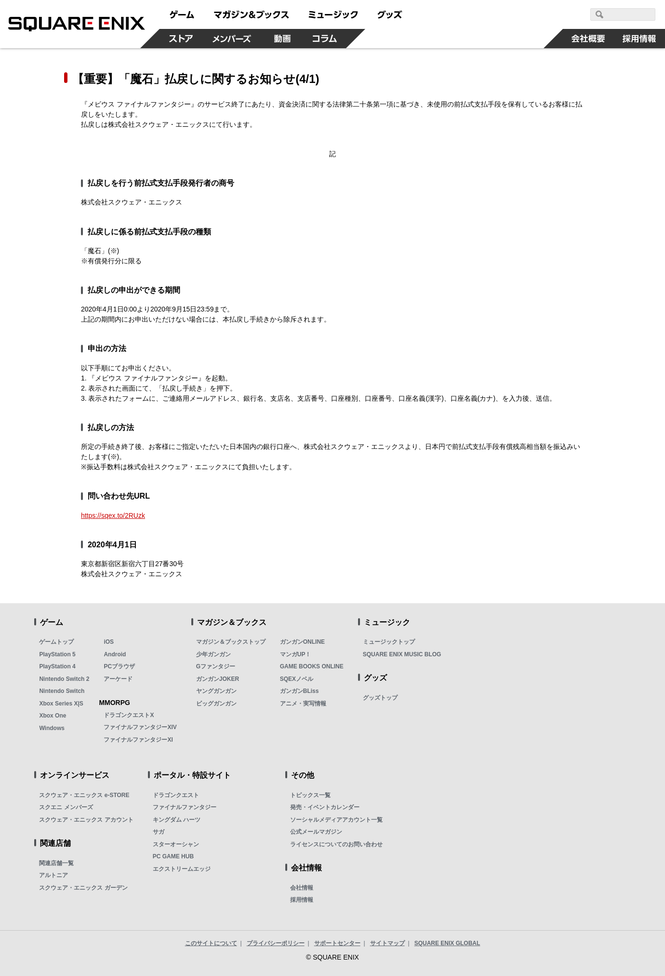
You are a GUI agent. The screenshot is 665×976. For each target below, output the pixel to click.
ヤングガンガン (216, 691)
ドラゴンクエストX (129, 715)
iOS (109, 641)
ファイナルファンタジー (184, 807)
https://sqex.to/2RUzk (113, 515)
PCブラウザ (119, 666)
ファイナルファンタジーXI (138, 739)
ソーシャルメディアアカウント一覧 (336, 819)
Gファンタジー (215, 666)
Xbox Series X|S (61, 703)
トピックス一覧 (310, 795)
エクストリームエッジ (182, 869)
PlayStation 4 (57, 666)
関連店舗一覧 (56, 863)
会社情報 (301, 887)
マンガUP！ (295, 654)
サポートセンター (337, 943)
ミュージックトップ (389, 641)
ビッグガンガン (216, 703)
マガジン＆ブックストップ (231, 641)
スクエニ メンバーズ (66, 807)
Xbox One (52, 715)
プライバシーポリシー (276, 943)
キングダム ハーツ (176, 819)
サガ (158, 831)
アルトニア (53, 875)
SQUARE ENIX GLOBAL (447, 943)
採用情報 (301, 899)
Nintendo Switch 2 (64, 679)
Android (115, 654)
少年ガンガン (213, 654)
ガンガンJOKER (217, 679)
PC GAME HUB (173, 856)
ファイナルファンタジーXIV (140, 727)
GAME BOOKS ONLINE (312, 666)
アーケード (118, 679)
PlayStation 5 (57, 654)
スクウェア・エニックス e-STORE (84, 795)
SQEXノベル (296, 679)
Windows (52, 728)
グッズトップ (380, 697)
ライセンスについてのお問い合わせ (336, 844)
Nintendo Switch (61, 691)
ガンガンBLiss (299, 691)
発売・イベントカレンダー (324, 807)
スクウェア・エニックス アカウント (86, 819)
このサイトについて (211, 943)
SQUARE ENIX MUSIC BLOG (402, 654)
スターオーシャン (176, 844)
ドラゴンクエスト (176, 795)
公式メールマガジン (316, 831)
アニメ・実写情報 (303, 703)
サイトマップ (387, 943)
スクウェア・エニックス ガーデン (83, 887)
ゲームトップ (56, 641)
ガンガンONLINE (302, 641)
